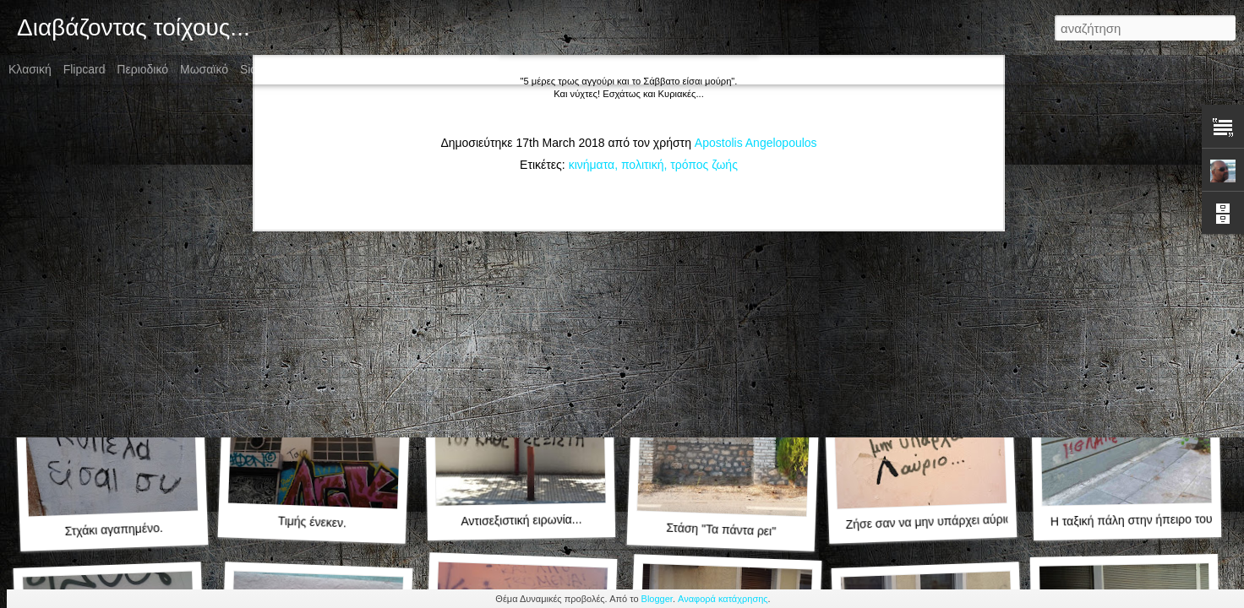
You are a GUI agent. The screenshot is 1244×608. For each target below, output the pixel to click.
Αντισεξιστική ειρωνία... (521, 520)
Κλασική (30, 69)
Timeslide (394, 69)
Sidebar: (262, 69)
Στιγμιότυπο (326, 69)
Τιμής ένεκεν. (311, 522)
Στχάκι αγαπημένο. (113, 529)
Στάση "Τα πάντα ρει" (721, 530)
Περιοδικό (142, 69)
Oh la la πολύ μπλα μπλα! (1128, 291)
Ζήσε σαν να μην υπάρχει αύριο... (933, 521)
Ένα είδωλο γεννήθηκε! (925, 299)
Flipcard (84, 69)
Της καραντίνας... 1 (312, 299)
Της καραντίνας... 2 (113, 299)
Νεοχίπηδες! (721, 300)
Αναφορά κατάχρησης (723, 599)
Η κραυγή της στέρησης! (521, 291)
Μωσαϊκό (204, 69)
